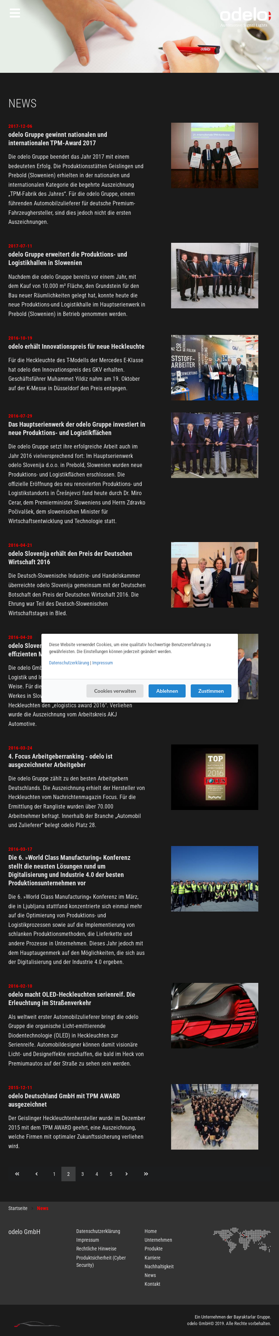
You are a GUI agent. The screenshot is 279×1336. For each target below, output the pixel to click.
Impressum (102, 662)
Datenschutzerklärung (69, 662)
